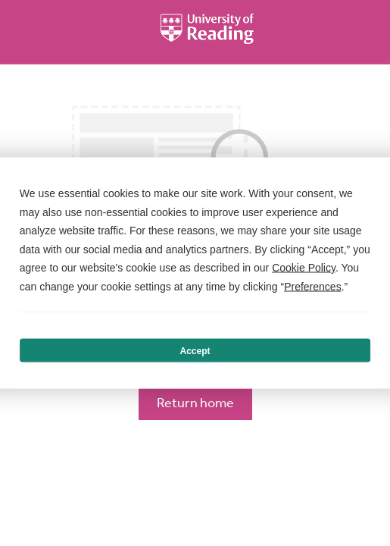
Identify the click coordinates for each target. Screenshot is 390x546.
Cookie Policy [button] (303, 268)
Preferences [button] (312, 286)
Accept (194, 350)
